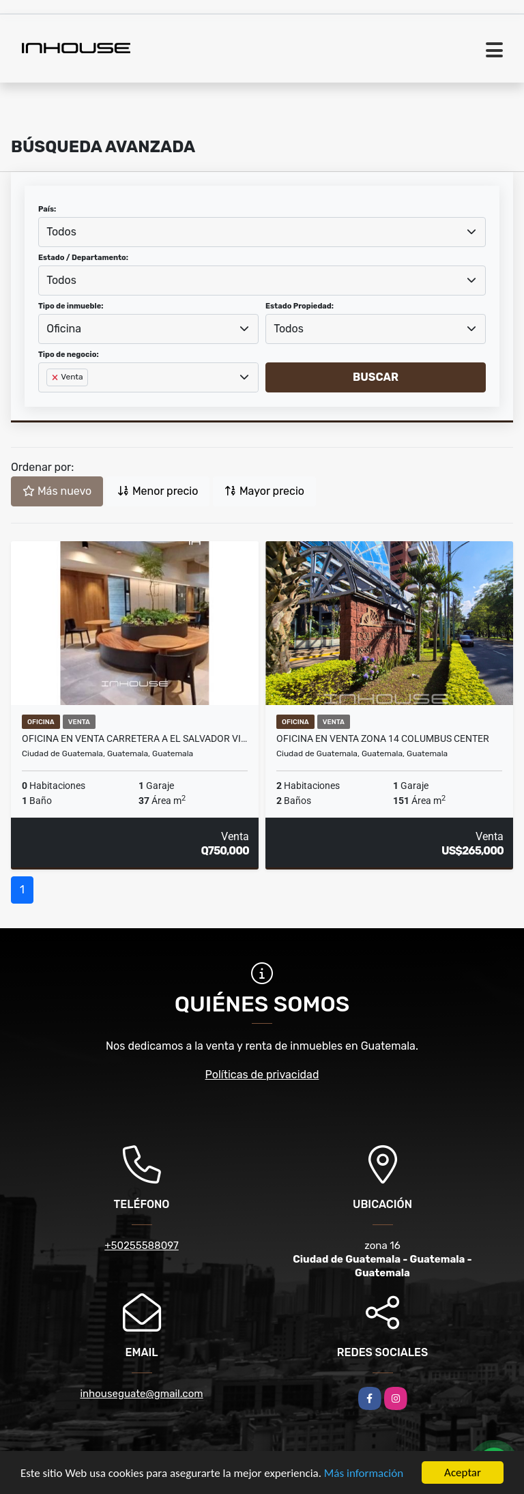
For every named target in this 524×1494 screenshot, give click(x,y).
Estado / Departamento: (83, 257)
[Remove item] (56, 377)
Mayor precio (264, 491)
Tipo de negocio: (68, 354)
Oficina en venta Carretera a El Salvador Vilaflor (135, 738)
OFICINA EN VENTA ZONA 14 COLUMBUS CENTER (382, 738)
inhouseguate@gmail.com (141, 1394)
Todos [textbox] (61, 231)
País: (47, 209)
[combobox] (262, 232)
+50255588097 (141, 1245)
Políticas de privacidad (262, 1074)
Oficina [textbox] (63, 328)
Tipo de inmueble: (70, 306)
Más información (363, 1474)
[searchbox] (50, 399)
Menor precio (157, 491)
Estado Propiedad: (299, 306)
